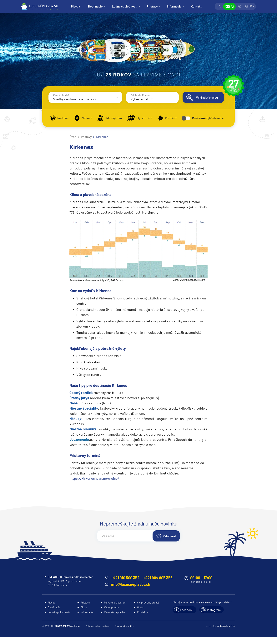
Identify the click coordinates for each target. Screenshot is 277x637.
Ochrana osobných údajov (98, 626)
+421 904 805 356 (158, 577)
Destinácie (95, 6)
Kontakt (196, 6)
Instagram (214, 610)
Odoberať (169, 536)
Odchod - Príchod (141, 95)
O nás (140, 607)
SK (250, 6)
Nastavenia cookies (124, 626)
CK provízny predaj (148, 602)
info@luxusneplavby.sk (130, 584)
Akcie (84, 607)
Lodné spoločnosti (124, 6)
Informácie (174, 6)
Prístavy (152, 6)
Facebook (186, 610)
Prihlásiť (240, 6)
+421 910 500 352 (125, 577)
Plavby (75, 6)
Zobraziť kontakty (229, 6)
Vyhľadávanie (219, 6)
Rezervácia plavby (114, 612)
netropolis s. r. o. (226, 626)
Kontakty (142, 612)
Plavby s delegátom (115, 602)
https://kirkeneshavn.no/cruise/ (94, 478)
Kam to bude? (61, 95)
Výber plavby (111, 607)
